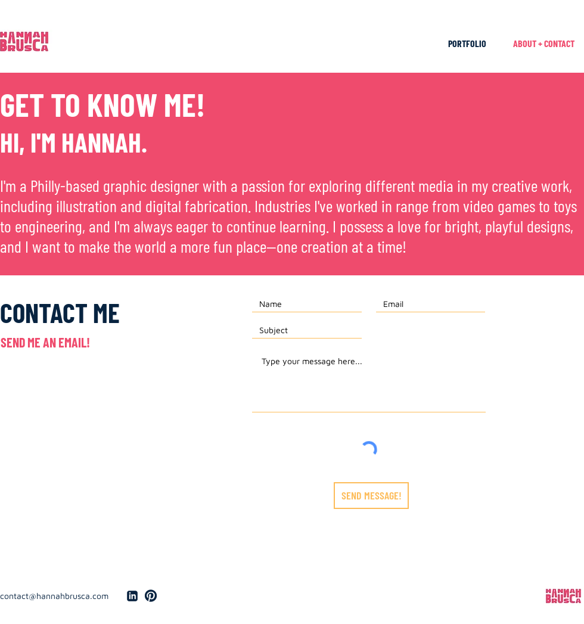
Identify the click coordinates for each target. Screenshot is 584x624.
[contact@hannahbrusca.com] (58, 596)
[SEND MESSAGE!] (371, 495)
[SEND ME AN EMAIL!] (45, 342)
